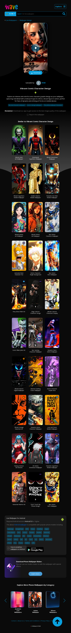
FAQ (52, 621)
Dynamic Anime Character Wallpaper (35, 428)
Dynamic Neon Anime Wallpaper (52, 351)
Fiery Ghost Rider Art (19, 311)
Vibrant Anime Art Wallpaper (19, 235)
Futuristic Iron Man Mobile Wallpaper (52, 196)
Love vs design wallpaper (34, 105)
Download (35, 73)
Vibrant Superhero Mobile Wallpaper (19, 196)
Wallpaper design (26, 20)
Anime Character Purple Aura (52, 389)
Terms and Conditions (32, 621)
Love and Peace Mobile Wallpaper (52, 428)
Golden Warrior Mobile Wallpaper (35, 196)
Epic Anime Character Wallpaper (52, 235)
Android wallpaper (20, 525)
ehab (40, 83)
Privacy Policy (45, 621)
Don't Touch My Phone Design (35, 505)
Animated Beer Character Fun (19, 274)
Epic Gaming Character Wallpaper (35, 351)
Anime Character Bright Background (35, 274)
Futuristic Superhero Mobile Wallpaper (52, 466)
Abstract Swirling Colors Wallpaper (35, 389)
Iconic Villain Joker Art (19, 350)
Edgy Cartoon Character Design (35, 312)
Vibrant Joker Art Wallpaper (19, 158)
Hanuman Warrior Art (19, 504)
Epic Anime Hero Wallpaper (52, 274)
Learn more (35, 574)
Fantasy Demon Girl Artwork (19, 466)
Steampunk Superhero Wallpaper (35, 158)
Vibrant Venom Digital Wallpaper (19, 389)
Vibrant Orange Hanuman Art (19, 428)
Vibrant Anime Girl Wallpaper (35, 235)
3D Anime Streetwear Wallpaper (35, 466)
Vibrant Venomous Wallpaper (52, 158)
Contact (13, 621)
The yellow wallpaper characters (53, 105)
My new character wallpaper (17, 105)
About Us (21, 621)
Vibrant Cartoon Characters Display (52, 312)
